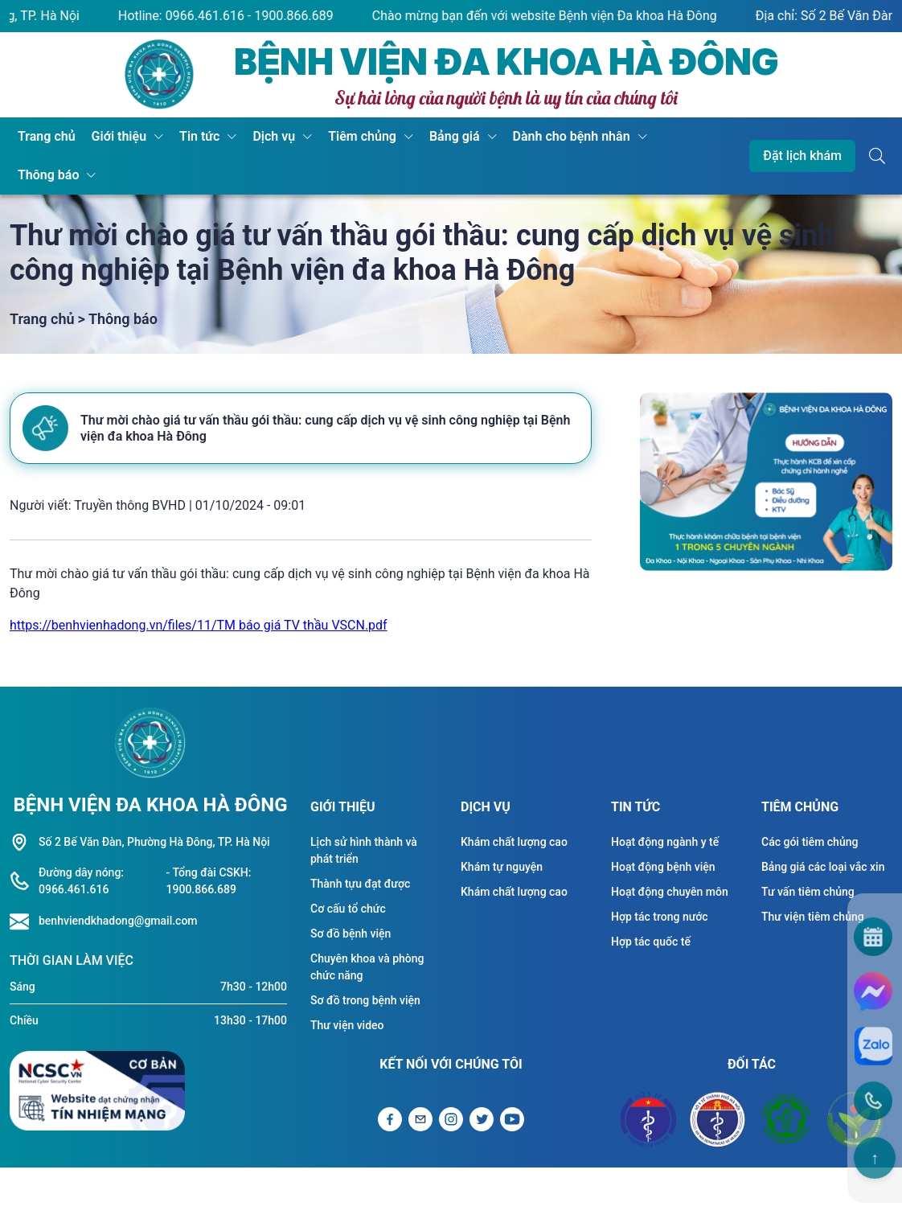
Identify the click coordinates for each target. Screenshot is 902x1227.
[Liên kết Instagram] (451, 1119)
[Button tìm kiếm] (877, 156)
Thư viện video (347, 1025)
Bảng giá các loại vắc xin (822, 866)
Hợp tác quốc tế (651, 941)
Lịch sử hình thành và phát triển (363, 850)
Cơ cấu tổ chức (348, 908)
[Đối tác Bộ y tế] (648, 1119)
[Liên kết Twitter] (481, 1119)
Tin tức (199, 136)
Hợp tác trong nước (659, 916)
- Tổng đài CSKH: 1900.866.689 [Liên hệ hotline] (209, 881)
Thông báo (48, 175)
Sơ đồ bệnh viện (350, 933)
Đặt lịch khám (802, 155)
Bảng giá (454, 136)
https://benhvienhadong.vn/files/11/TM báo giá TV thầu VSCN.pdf (198, 625)
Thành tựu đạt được (360, 883)
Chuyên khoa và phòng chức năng (367, 967)
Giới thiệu (119, 136)
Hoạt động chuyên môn (669, 891)
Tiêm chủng (362, 136)
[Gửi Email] (420, 1119)
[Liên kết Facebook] (390, 1119)
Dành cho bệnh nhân (571, 136)
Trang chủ (47, 136)
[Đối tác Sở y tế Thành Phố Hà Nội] (717, 1119)
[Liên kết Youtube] (512, 1119)
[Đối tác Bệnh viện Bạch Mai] (786, 1119)
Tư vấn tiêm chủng (808, 891)
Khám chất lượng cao (514, 841)
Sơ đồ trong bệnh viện (365, 1000)
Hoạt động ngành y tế (665, 841)
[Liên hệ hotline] (24, 921)
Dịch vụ (273, 136)
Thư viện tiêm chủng (812, 916)
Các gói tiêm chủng (809, 841)
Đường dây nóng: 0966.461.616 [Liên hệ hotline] (81, 881)
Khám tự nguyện (502, 866)
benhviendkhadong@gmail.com (118, 920)
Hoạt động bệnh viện (663, 866)
